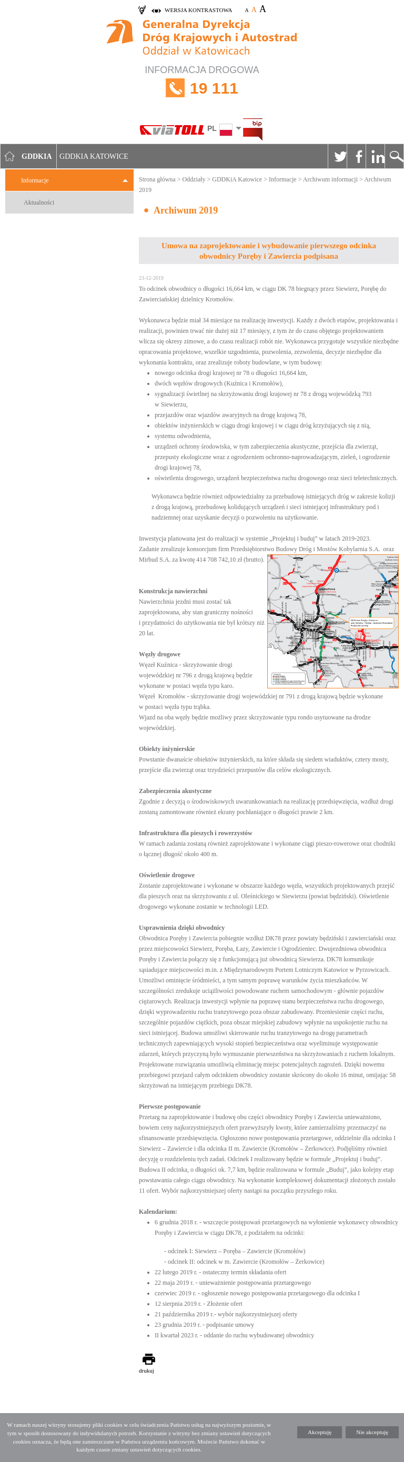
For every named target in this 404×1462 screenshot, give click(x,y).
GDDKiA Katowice (237, 179)
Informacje (35, 180)
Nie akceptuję (372, 1432)
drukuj (146, 1370)
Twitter (337, 156)
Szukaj (394, 156)
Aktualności (39, 202)
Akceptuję (319, 1432)
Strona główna (157, 179)
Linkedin (375, 156)
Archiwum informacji (330, 179)
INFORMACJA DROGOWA (202, 88)
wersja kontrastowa (198, 10)
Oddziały (193, 179)
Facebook (356, 156)
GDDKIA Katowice (93, 156)
